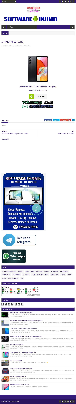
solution (27, 45)
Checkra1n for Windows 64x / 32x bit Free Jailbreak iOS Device (26, 337)
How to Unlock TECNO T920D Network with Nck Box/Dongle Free (26, 321)
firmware (46, 271)
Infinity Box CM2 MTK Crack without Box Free (21, 313)
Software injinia (33, 7)
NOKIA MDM (40, 274)
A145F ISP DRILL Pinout (16, 361)
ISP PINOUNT (26, 274)
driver (32, 271)
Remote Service (54, 274)
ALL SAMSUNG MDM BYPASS (9, 271)
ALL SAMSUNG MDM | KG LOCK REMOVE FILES (21, 369)
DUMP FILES (39, 271)
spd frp (4, 278)
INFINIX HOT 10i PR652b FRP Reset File (19, 385)
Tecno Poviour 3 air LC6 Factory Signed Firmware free (23, 329)
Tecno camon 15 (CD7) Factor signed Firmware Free (23, 353)
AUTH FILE (20, 271)
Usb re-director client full (16, 345)
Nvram (46, 274)
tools (22, 278)
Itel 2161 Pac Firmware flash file (18, 377)
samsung (63, 274)
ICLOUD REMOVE (64, 271)
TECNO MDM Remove (13, 278)
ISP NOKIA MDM (16, 274)
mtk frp (33, 274)
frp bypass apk (54, 271)
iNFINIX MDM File (6, 274)
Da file (27, 271)
